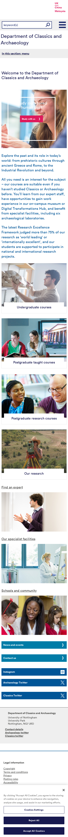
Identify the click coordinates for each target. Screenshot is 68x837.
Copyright (9, 768)
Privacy (7, 775)
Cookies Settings (34, 811)
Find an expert (12, 487)
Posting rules (10, 779)
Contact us (9, 658)
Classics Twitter (12, 695)
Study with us (28, 119)
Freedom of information (17, 786)
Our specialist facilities (18, 539)
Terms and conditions (15, 772)
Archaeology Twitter (15, 682)
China (58, 7)
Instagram (9, 672)
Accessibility (10, 782)
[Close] (64, 791)
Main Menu (62, 25)
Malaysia (60, 11)
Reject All (34, 821)
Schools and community (19, 590)
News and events (13, 645)
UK (56, 3)
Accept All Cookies (34, 832)
